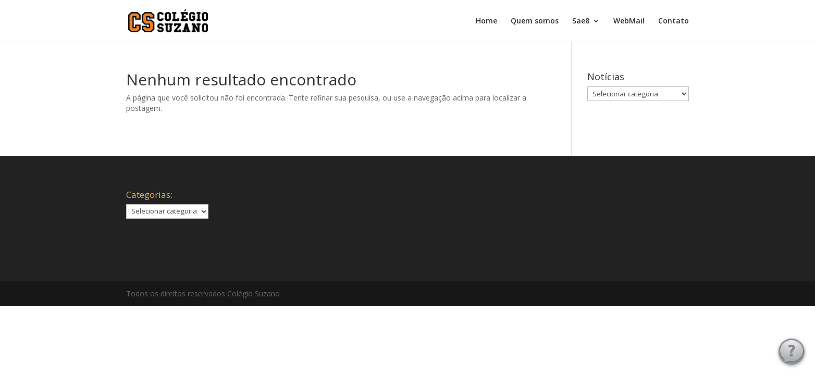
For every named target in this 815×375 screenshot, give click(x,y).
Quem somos (535, 21)
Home (486, 21)
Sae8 (580, 21)
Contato (673, 21)
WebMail (629, 21)
